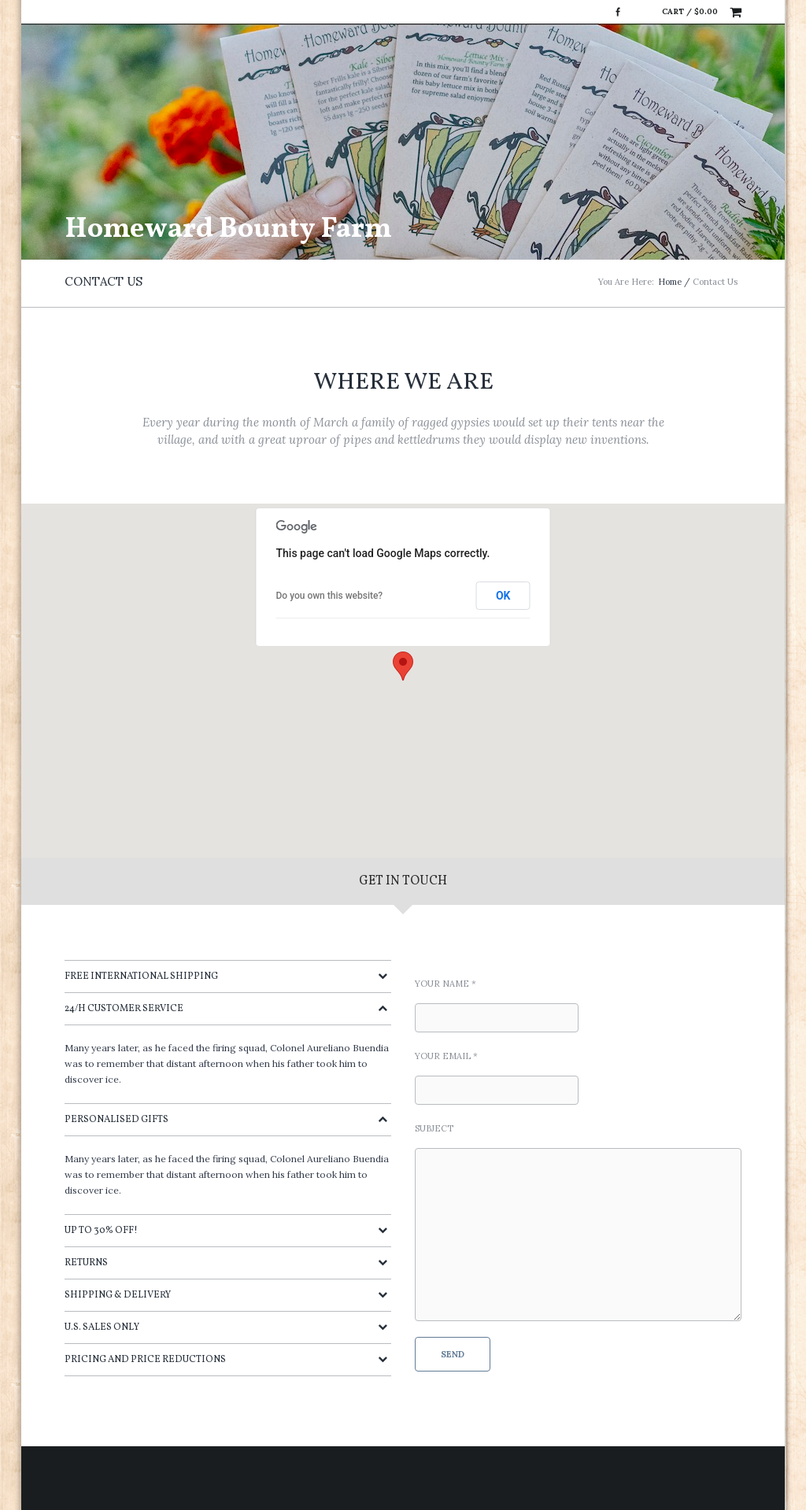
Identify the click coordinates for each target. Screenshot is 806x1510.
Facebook (618, 12)
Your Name (445, 983)
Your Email (446, 1055)
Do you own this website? (329, 595)
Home (670, 281)
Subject (434, 1128)
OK (503, 595)
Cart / (690, 11)
